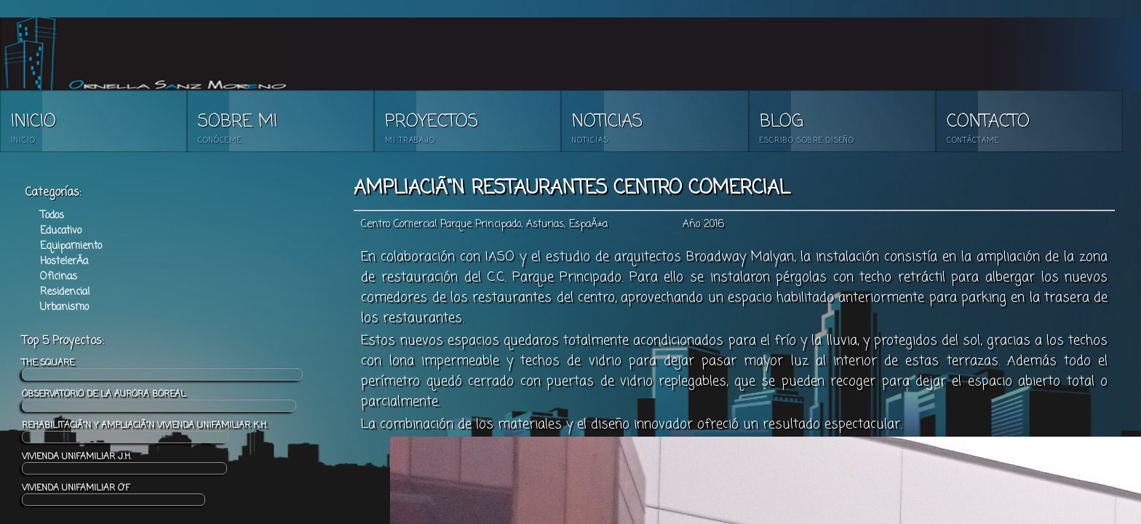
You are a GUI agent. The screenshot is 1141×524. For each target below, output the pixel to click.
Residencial (65, 292)
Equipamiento (71, 246)
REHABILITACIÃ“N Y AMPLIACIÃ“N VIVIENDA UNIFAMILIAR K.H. (145, 431)
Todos (52, 215)
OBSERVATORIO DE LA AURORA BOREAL (159, 400)
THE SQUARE (162, 369)
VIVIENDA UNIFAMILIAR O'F (113, 494)
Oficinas (58, 277)
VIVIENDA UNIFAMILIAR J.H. (124, 462)
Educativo (61, 231)
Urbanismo (64, 307)
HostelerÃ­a (64, 261)
